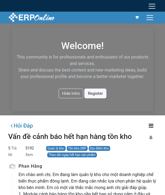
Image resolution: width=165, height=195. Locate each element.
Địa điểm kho (99, 148)
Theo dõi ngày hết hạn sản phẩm (72, 155)
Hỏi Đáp (22, 125)
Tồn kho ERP (77, 148)
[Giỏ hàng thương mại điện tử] (137, 17)
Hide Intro (71, 93)
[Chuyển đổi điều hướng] (150, 17)
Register (95, 93)
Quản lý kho (55, 148)
